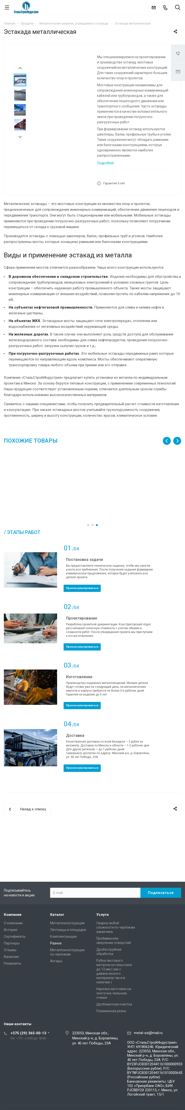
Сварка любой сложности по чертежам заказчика (115, 927)
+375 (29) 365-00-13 (28, 1033)
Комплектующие (63, 936)
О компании (13, 923)
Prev (20, 68)
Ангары (56, 961)
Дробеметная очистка (114, 1004)
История (10, 930)
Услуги (102, 914)
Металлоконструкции (67, 923)
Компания (12, 914)
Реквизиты (12, 963)
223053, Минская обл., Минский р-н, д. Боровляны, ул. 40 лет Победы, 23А (95, 1038)
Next (20, 137)
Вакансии (11, 957)
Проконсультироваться (82, 609)
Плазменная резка (111, 1011)
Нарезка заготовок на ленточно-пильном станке (113, 993)
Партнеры (12, 943)
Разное (56, 943)
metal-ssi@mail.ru (148, 1033)
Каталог (57, 914)
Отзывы (10, 950)
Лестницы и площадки (68, 930)
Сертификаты (15, 936)
